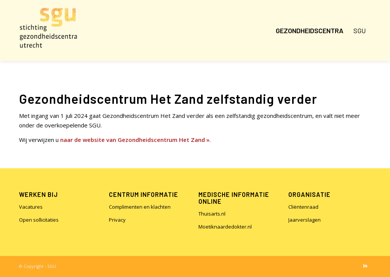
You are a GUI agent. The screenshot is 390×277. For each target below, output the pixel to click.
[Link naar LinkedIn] (365, 265)
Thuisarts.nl (211, 213)
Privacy (117, 219)
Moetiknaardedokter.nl (225, 226)
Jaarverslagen (304, 219)
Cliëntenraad (303, 206)
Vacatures (31, 206)
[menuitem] (309, 30)
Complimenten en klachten (140, 206)
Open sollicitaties (39, 219)
